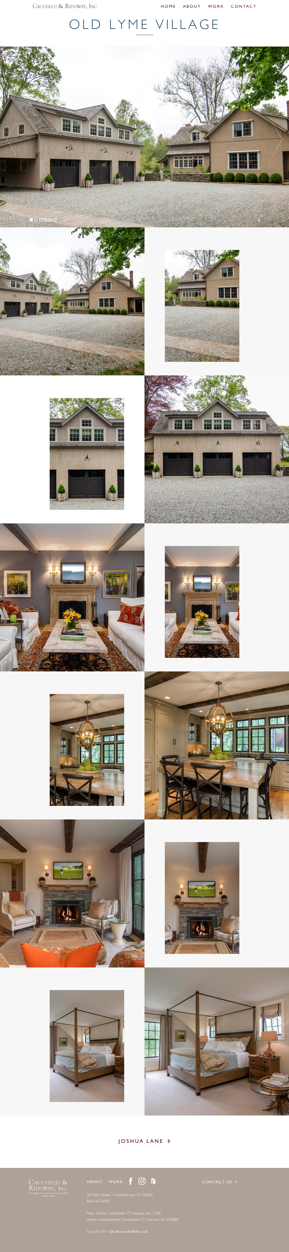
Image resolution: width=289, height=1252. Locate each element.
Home (168, 7)
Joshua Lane (141, 1141)
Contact (244, 7)
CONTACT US (217, 1182)
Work (216, 7)
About (192, 7)
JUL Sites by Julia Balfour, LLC (129, 1231)
